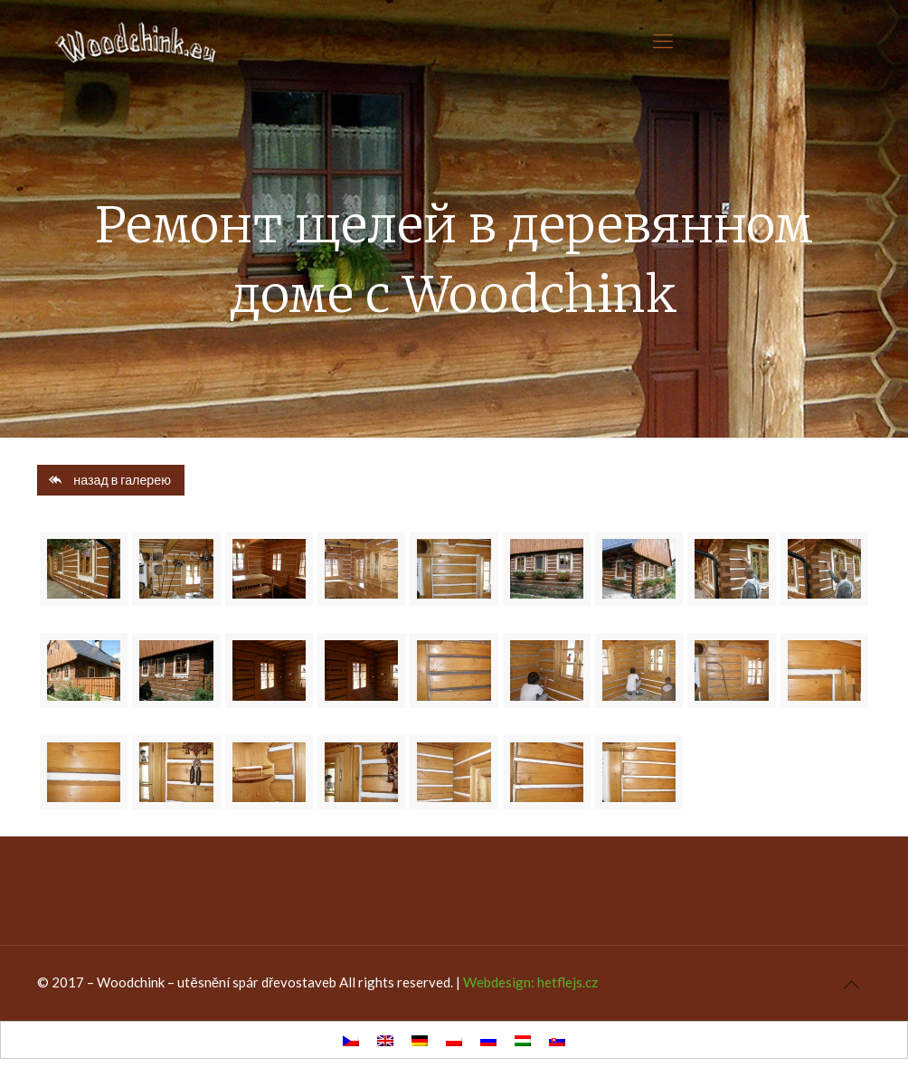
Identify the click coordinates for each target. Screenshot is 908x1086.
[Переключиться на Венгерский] (523, 1040)
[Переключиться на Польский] (454, 1040)
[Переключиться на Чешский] (351, 1040)
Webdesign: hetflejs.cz (530, 982)
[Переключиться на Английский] (385, 1040)
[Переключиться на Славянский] (557, 1040)
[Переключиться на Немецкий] (419, 1040)
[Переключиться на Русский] (488, 1040)
